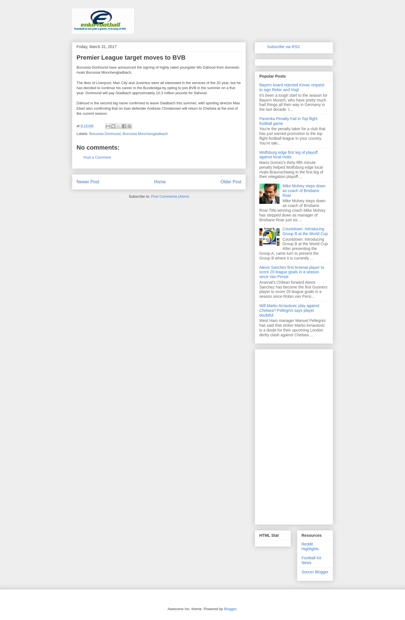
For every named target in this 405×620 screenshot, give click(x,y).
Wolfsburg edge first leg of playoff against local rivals (288, 154)
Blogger (230, 609)
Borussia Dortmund (105, 134)
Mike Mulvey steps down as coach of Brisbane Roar (304, 191)
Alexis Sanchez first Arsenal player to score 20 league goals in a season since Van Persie (291, 272)
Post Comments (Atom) (170, 196)
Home (160, 181)
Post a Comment (97, 157)
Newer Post (87, 181)
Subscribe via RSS (283, 46)
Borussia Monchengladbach (145, 134)
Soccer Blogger (315, 572)
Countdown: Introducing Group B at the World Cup (305, 231)
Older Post (230, 181)
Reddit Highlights (310, 546)
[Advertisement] (293, 435)
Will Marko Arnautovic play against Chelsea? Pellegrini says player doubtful (289, 310)
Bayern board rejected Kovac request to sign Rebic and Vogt (291, 87)
